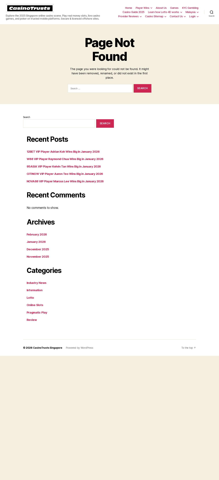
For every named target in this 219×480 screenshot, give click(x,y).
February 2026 (37, 239)
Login (192, 18)
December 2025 (38, 253)
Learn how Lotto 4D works (163, 14)
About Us (161, 10)
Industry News (37, 287)
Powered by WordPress (80, 352)
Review (32, 324)
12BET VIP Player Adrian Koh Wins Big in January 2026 (65, 156)
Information (35, 294)
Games (174, 10)
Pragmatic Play (37, 317)
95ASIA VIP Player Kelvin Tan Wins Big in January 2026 (65, 171)
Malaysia (190, 14)
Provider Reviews (128, 18)
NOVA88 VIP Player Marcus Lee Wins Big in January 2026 (67, 185)
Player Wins (142, 10)
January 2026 (37, 246)
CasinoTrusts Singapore (48, 352)
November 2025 (38, 261)
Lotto (30, 302)
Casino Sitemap (154, 18)
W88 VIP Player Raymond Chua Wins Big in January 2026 (67, 163)
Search (26, 121)
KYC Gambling (190, 10)
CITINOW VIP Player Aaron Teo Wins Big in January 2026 (67, 178)
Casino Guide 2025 (133, 14)
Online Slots (35, 309)
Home (128, 10)
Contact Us (176, 18)
